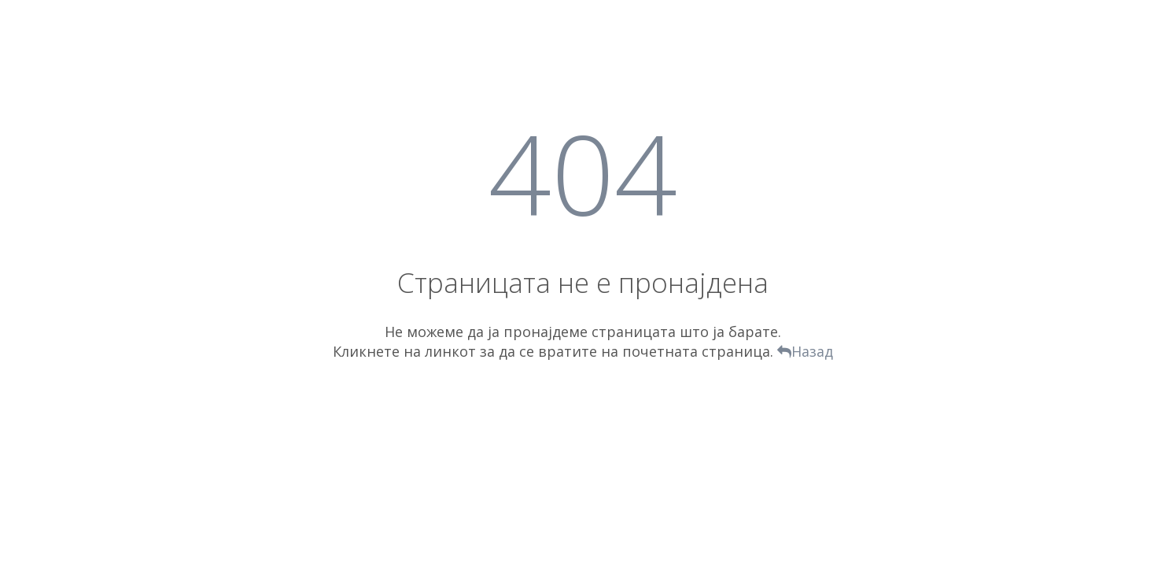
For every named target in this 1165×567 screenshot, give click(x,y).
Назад (805, 351)
